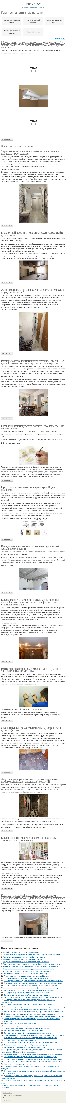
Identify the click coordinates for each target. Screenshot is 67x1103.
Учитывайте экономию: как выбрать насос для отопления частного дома (30, 1038)
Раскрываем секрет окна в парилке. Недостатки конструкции (26, 1045)
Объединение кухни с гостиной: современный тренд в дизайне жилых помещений (34, 1035)
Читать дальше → (7, 139)
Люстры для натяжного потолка (12, 21)
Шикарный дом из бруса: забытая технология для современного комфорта (30, 966)
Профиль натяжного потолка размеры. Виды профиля (28, 488)
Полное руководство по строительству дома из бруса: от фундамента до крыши (32, 964)
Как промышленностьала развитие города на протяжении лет (26, 978)
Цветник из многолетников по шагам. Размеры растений (24, 1047)
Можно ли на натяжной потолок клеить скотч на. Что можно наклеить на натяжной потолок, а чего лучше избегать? (33, 45)
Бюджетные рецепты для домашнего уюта (19, 1064)
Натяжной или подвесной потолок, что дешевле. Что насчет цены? (32, 427)
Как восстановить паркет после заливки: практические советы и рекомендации (33, 1059)
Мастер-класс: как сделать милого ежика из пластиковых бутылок (27, 971)
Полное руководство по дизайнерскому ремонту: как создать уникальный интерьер (34, 1007)
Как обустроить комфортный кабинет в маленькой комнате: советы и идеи (31, 1009)
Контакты (5, 1095)
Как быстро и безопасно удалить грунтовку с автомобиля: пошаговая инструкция (33, 981)
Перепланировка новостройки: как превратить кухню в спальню (27, 1033)
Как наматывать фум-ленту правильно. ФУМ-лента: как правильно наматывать (33, 1061)
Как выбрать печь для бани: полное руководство (21, 952)
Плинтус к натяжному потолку (54, 21)
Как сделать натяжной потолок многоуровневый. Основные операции (30, 547)
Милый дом (33, 3)
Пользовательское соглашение (15, 1095)
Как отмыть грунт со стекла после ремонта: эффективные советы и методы (32, 988)
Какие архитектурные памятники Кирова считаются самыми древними (30, 1014)
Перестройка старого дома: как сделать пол (20, 1023)
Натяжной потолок (33, 32)
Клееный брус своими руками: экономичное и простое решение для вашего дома (33, 954)
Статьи (41, 7)
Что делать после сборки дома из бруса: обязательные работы (26, 962)
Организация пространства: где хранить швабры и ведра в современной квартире (34, 1016)
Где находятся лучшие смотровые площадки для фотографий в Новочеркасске (33, 997)
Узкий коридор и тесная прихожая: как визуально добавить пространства (30, 152)
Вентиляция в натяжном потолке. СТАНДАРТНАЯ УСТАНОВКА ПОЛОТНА (32, 670)
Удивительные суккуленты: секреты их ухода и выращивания (26, 1028)
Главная (25, 7)
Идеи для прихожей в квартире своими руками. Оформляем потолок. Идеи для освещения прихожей (33, 897)
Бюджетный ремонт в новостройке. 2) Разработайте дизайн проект (32, 234)
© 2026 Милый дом (7, 1092)
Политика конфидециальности (10, 1097)
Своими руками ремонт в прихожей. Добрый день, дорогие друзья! (31, 729)
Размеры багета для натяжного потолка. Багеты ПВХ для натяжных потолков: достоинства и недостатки (33, 362)
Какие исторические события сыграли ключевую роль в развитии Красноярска (33, 983)
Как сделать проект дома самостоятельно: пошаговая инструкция (28, 1004)
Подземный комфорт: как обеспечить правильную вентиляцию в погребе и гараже (34, 1054)
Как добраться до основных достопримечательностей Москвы (27, 992)
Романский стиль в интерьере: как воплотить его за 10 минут (26, 976)
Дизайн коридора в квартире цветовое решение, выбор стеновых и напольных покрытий (29, 780)
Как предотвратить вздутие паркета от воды (20, 1040)
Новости (33, 7)
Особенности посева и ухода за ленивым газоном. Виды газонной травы (30, 1057)
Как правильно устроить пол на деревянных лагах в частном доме (28, 1026)
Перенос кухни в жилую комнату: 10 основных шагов (23, 1031)
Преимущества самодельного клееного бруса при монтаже (24, 957)
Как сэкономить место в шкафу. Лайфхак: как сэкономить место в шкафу (28, 839)
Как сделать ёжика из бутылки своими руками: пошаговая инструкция (28, 969)
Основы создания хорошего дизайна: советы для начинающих (27, 995)
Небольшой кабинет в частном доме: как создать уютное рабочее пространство (33, 1012)
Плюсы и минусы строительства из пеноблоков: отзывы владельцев (29, 990)
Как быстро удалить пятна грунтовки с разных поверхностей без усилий (30, 985)
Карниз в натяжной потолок (33, 21)
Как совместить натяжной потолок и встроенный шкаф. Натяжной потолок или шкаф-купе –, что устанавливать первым (30, 602)
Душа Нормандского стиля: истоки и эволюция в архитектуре (26, 973)
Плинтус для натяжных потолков (12, 32)
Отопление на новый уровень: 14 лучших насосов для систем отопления (31, 1042)
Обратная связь (6, 1100)
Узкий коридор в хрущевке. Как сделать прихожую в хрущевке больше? (32, 291)
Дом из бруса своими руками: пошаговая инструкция (22, 959)
